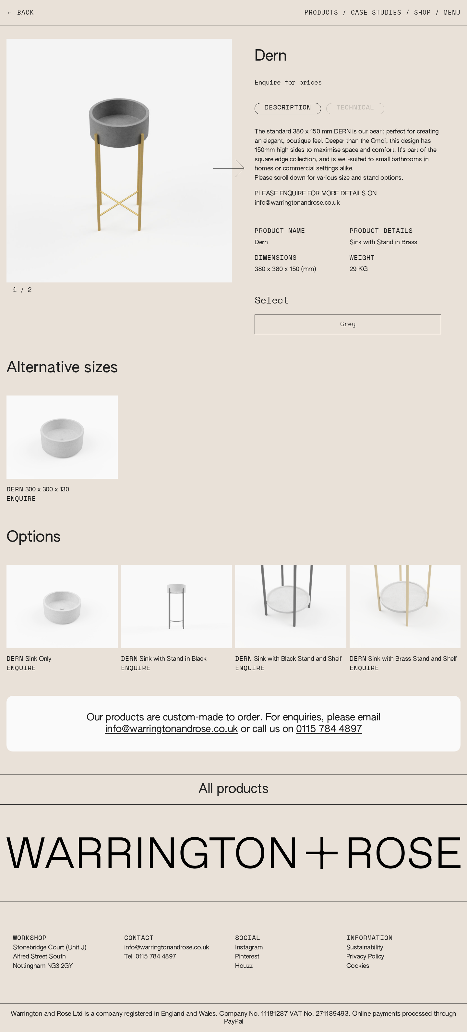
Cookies (357, 966)
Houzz (244, 966)
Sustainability (364, 948)
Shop (422, 13)
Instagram (249, 948)
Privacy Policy (365, 957)
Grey (348, 324)
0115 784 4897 (329, 729)
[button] (229, 169)
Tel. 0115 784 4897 (150, 957)
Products (321, 13)
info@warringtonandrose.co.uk (297, 203)
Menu (452, 13)
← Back (20, 13)
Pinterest (247, 957)
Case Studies (376, 13)
